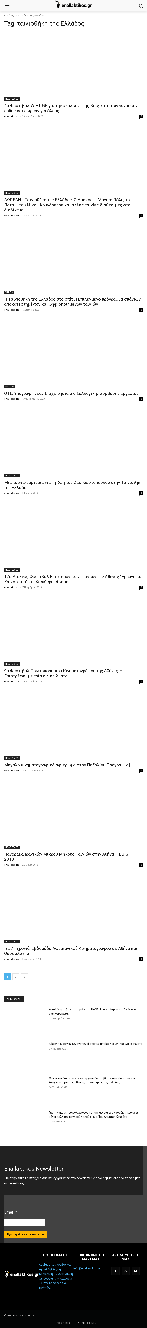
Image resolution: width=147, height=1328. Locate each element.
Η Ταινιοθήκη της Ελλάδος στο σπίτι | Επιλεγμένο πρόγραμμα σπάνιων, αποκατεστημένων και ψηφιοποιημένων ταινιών (72, 302)
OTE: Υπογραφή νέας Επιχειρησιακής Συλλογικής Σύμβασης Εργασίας (71, 393)
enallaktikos (11, 116)
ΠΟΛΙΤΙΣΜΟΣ (12, 98)
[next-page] (24, 976)
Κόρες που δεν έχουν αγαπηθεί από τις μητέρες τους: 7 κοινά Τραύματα (95, 1043)
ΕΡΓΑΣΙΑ (9, 386)
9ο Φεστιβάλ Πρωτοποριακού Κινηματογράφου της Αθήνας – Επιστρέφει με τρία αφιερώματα (63, 673)
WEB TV (9, 292)
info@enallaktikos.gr (87, 1268)
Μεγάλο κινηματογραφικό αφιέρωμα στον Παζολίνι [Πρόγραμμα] (67, 765)
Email (10, 1212)
